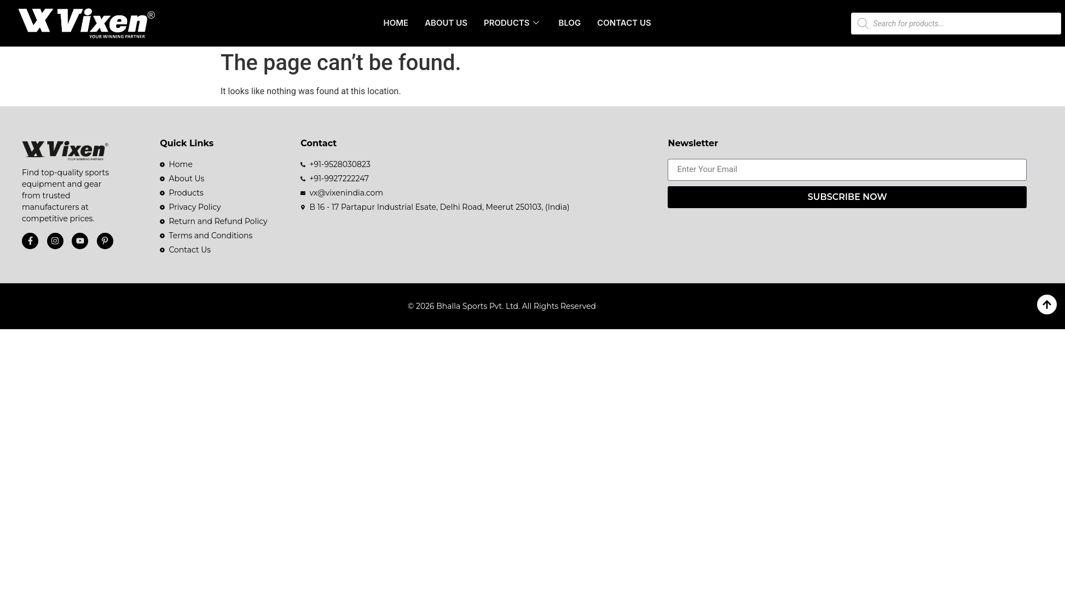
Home (396, 23)
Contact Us (624, 23)
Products (511, 23)
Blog (570, 23)
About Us (446, 23)
